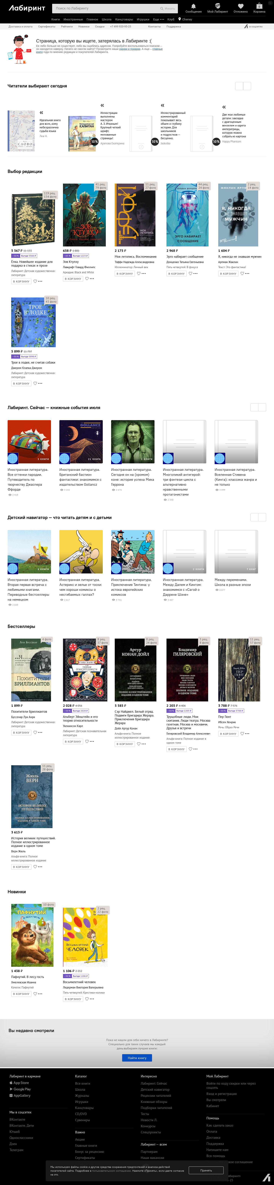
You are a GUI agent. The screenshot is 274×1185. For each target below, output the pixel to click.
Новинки (17, 891)
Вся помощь (215, 1156)
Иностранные (73, 19)
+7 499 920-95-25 (120, 26)
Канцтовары (124, 19)
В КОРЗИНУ (21, 281)
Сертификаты (46, 26)
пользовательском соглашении (111, 1170)
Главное (92, 19)
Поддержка (173, 26)
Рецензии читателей (156, 1095)
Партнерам (149, 1151)
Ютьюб (15, 1131)
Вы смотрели (216, 1100)
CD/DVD (81, 1114)
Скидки (99, 26)
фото (50, 196)
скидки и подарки (129, 48)
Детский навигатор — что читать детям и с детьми (60, 517)
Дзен (13, 1144)
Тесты (145, 1114)
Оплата (211, 1131)
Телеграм (16, 1150)
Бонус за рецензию (89, 1151)
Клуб (170, 19)
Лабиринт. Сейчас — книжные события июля (54, 407)
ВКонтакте (17, 1119)
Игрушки (143, 19)
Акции (80, 1139)
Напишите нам (217, 1149)
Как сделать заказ (219, 1125)
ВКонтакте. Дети (22, 1125)
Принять (206, 1170)
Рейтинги (67, 26)
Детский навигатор (155, 1089)
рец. (49, 193)
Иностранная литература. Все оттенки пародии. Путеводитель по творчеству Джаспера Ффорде (28, 480)
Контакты (154, 26)
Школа (107, 19)
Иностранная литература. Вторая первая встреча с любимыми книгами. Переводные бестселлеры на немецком (28, 590)
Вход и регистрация (221, 1093)
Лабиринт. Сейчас (154, 1083)
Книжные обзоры (154, 1101)
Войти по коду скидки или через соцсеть (231, 1085)
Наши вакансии (152, 1157)
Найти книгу (137, 1058)
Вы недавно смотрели (31, 1030)
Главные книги (86, 1145)
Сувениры (82, 1120)
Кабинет (212, 1106)
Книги (55, 19)
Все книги (82, 1083)
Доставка (213, 1137)
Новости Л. (149, 1120)
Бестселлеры (21, 626)
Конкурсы (148, 1126)
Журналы (82, 1095)
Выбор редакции (25, 171)
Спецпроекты (151, 1132)
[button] (239, 86)
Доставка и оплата (21, 26)
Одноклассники (21, 1137)
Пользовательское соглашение (229, 1162)
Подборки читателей (156, 1108)
